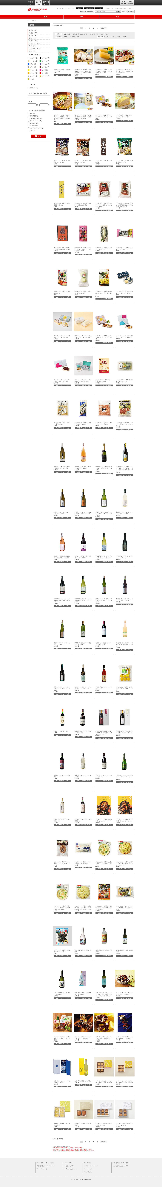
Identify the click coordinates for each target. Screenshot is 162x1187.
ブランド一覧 (34, 88)
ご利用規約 (89, 1172)
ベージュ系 (32, 61)
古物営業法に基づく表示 (121, 1166)
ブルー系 (32, 64)
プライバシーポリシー (92, 1166)
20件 (107, 36)
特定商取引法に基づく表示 (122, 1163)
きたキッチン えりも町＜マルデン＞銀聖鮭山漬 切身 (83, 205)
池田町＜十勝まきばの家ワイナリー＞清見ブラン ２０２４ (62, 558)
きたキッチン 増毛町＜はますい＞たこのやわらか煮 (83, 424)
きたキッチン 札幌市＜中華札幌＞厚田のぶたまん (83, 293)
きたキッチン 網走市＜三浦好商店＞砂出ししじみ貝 (62, 952)
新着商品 (32, 113)
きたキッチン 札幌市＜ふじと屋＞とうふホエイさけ (124, 249)
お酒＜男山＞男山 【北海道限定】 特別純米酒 (83, 994)
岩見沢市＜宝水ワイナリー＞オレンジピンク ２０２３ (83, 468)
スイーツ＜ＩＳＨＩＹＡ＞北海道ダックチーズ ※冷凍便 (62, 337)
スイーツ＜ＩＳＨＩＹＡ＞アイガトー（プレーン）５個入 (83, 381)
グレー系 (32, 67)
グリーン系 (44, 61)
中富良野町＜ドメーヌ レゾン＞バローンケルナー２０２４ (103, 558)
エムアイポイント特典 (37, 128)
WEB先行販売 (34, 125)
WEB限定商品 (34, 123)
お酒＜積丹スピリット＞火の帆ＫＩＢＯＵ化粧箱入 (62, 1082)
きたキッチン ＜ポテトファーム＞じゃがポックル (103, 381)
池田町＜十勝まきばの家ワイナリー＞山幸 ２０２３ (83, 558)
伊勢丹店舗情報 (131, 3)
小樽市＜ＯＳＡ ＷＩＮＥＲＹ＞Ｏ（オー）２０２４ (62, 513)
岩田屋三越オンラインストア (46, 3)
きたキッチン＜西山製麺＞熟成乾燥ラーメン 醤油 (62, 162)
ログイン (80, 8)
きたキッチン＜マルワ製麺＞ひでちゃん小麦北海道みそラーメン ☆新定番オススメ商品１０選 (62, 118)
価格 (30, 101)
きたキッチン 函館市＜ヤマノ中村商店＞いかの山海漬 (83, 863)
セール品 (32, 130)
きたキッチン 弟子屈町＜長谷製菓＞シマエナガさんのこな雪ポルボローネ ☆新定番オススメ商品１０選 (83, 72)
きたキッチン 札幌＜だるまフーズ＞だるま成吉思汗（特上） (62, 249)
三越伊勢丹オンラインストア (31, 3)
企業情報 (88, 1163)
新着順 (75, 34)
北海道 (34, 20)
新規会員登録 (89, 8)
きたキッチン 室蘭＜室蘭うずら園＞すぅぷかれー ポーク (103, 821)
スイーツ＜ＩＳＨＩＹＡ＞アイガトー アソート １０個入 (124, 337)
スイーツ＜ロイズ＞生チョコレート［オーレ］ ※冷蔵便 (124, 1038)
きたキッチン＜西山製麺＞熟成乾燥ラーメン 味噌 (83, 162)
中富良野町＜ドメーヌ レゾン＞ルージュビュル (124, 558)
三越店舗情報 (123, 3)
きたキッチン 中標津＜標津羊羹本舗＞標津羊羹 (62, 205)
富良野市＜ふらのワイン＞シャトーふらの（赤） (83, 733)
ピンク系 (44, 70)
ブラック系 (44, 58)
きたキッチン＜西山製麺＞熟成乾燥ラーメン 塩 (124, 162)
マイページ (99, 8)
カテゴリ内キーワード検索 (38, 93)
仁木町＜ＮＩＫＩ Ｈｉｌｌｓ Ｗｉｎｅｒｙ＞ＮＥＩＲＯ (83, 688)
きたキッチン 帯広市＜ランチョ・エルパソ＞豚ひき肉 (103, 424)
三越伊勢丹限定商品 (36, 118)
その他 (31, 79)
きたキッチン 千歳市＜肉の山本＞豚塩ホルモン (62, 424)
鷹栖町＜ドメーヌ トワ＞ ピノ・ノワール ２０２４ (124, 600)
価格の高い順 (94, 34)
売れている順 (105, 34)
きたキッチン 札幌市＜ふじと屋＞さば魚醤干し (103, 249)
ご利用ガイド (109, 8)
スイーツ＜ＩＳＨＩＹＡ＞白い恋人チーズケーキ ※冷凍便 (124, 293)
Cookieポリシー (90, 1169)
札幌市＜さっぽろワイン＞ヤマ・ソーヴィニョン (103, 644)
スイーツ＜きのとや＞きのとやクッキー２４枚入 (124, 1125)
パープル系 (44, 64)
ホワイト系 (32, 58)
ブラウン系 (44, 67)
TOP (29, 20)
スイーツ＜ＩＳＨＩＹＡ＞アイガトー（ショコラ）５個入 (62, 381)
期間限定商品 (34, 116)
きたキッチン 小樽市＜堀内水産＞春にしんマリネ (124, 381)
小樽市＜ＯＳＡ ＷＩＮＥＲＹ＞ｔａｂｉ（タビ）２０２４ (83, 513)
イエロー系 (32, 70)
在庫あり (66, 36)
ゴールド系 (44, 76)
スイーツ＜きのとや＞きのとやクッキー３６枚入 (103, 1125)
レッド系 (44, 73)
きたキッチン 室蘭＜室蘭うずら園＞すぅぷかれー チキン (124, 821)
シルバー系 (32, 76)
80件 (118, 36)
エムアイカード (42, 1169)
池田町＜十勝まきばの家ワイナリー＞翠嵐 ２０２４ (124, 513)
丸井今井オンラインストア (38, 3)
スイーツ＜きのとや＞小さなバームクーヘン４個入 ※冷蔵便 (124, 1082)
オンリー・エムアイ (36, 121)
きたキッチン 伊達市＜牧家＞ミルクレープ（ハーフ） (124, 117)
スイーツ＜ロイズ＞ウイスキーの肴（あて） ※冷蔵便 (83, 1038)
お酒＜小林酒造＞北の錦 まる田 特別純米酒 (62, 994)
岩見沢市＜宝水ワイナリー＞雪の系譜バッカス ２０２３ (62, 468)
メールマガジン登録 (120, 8)
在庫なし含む (75, 36)
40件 (112, 36)
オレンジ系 (32, 73)
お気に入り (132, 8)
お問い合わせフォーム (70, 1169)
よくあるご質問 (68, 1166)
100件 (124, 36)
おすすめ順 (67, 34)
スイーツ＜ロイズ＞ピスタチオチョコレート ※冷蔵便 (124, 994)
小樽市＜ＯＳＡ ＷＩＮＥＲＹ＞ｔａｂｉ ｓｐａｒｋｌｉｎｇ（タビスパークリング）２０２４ (124, 469)
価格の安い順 (83, 34)
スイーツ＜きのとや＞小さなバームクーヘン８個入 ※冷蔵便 (103, 1082)
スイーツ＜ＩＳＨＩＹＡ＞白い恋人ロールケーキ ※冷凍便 (83, 337)
